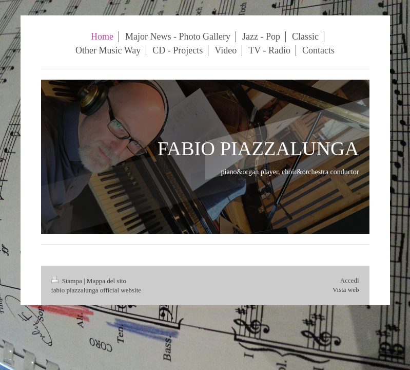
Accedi (349, 280)
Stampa (67, 281)
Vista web (346, 289)
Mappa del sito (106, 281)
